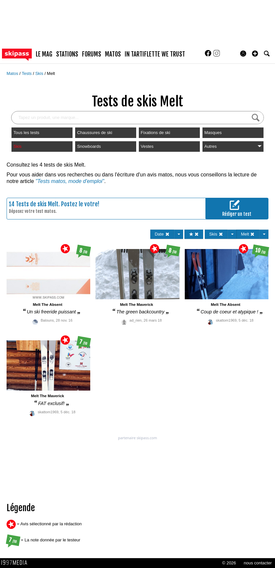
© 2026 (229, 562)
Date (162, 234)
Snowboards (89, 146)
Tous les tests (26, 132)
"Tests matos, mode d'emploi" (69, 181)
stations (67, 54)
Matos (13, 73)
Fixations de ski (155, 132)
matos (113, 54)
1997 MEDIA (16, 562)
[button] (255, 53)
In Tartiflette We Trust (155, 54)
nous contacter (258, 562)
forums (91, 54)
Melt (51, 73)
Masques (213, 132)
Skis (39, 73)
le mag (44, 54)
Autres (233, 146)
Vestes (147, 146)
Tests (27, 73)
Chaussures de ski (94, 132)
